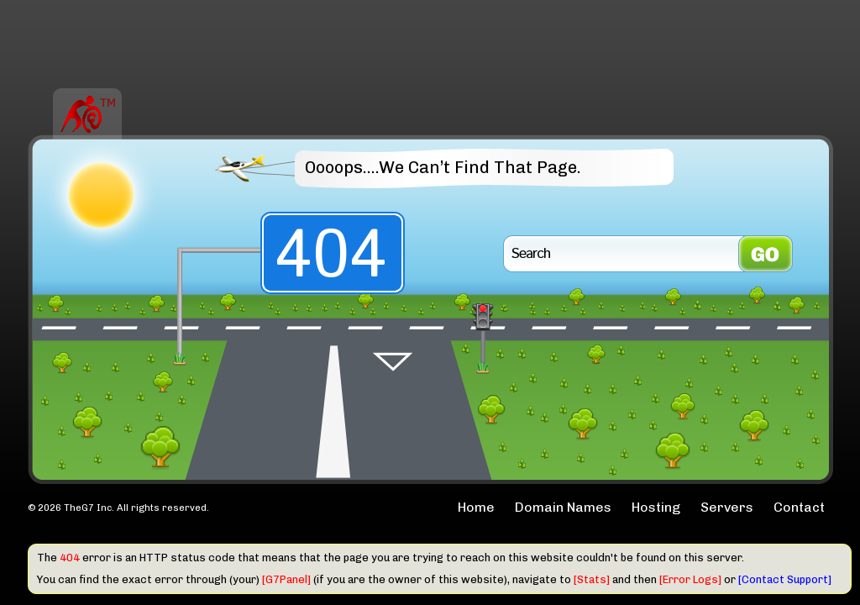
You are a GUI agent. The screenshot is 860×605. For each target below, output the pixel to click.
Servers (726, 507)
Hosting (656, 507)
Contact (799, 507)
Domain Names (563, 507)
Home (476, 507)
